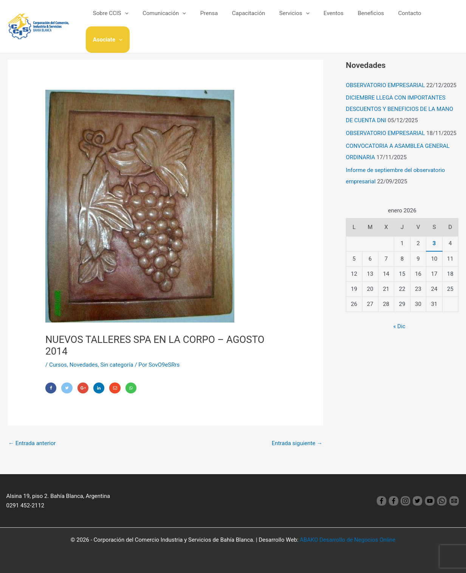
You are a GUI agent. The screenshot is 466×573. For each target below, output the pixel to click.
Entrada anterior (32, 443)
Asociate (438, 18)
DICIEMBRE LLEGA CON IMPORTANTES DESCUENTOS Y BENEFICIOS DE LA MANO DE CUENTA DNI (399, 109)
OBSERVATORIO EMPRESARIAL (385, 85)
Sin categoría (117, 364)
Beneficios (364, 18)
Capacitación (250, 18)
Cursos (58, 364)
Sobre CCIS (121, 18)
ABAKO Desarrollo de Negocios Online (347, 539)
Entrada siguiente (297, 443)
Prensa (214, 18)
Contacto (400, 18)
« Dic (399, 326)
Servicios (294, 18)
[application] (135, 18)
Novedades (84, 364)
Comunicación (172, 18)
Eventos (330, 18)
